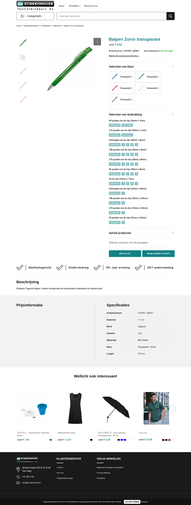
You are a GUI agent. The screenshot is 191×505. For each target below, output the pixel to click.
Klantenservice (91, 6)
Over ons (61, 464)
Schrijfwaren (48, 25)
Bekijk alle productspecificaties (124, 56)
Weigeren (144, 502)
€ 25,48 (145, 430)
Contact (60, 458)
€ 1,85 (23, 430)
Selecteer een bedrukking (125, 103)
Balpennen (61, 25)
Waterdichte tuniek (66, 423)
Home (61, 6)
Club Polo (143, 423)
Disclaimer (101, 469)
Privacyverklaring (104, 464)
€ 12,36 (64, 430)
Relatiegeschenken (32, 25)
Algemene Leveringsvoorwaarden (111, 458)
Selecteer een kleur (121, 66)
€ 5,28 (104, 430)
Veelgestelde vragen (65, 469)
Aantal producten (120, 222)
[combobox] (111, 16)
